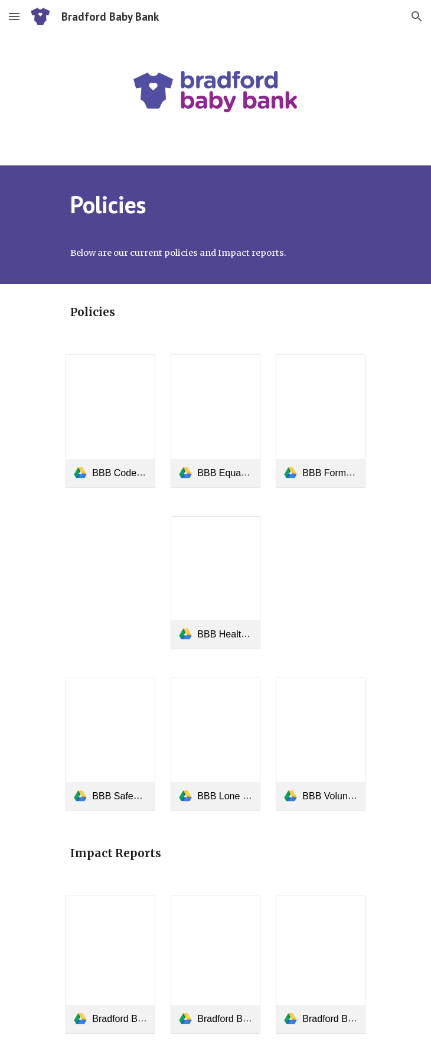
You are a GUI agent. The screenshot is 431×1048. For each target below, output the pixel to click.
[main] (215, 204)
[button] (14, 16)
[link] (110, 420)
